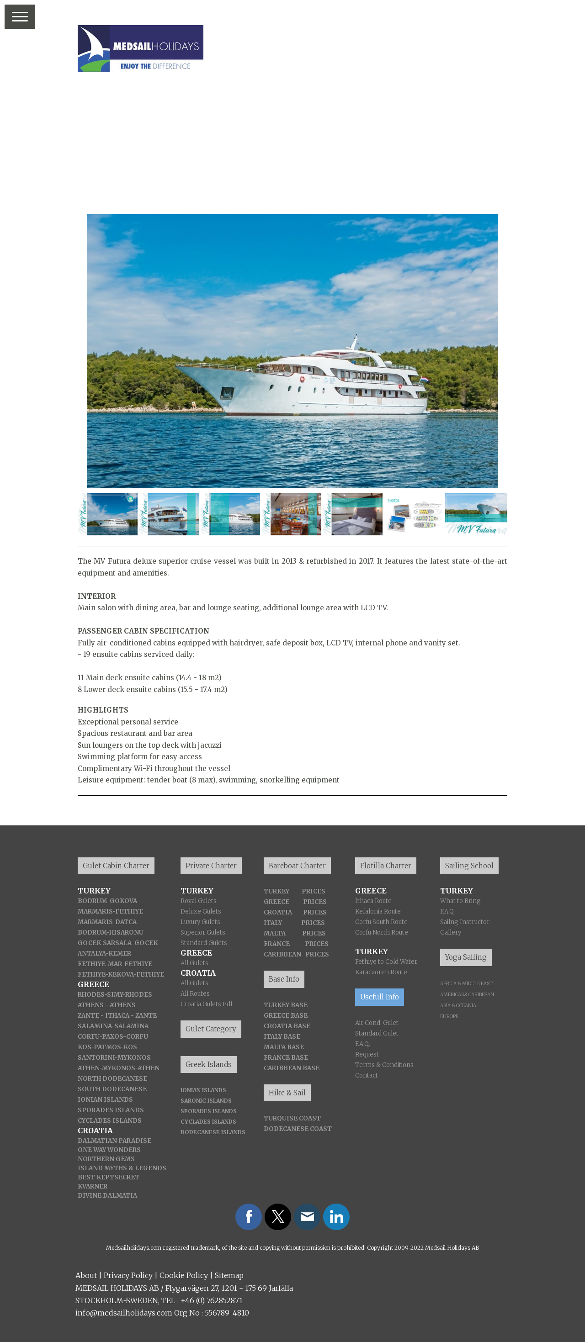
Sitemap (229, 1275)
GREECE (276, 902)
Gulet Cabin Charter (116, 865)
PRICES (313, 891)
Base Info (284, 979)
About (86, 1275)
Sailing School (469, 865)
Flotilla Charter (385, 865)
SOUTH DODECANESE (112, 1089)
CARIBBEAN (282, 954)
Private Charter (211, 865)
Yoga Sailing (466, 957)
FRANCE (277, 944)
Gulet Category (211, 1029)
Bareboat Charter (297, 865)
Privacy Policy (128, 1275)
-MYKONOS (117, 1068)
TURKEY (276, 891)
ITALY (273, 923)
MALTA (275, 933)
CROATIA (278, 912)
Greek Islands (209, 1064)
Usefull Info (379, 997)
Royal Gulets (199, 901)
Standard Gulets (204, 943)
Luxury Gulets (200, 922)
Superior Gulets (203, 932)
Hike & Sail (287, 1092)
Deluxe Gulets (201, 911)
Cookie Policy (184, 1275)
